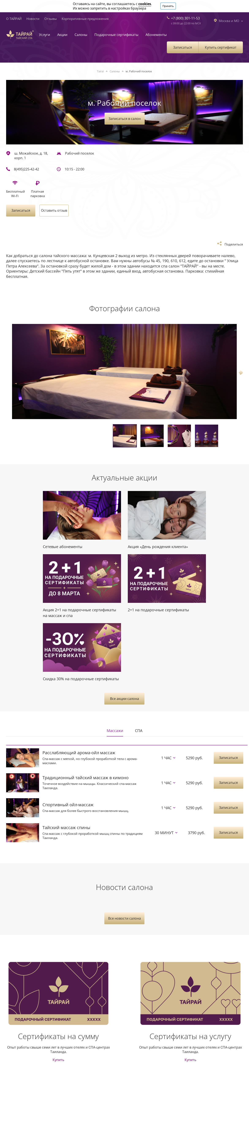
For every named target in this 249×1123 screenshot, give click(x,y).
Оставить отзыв (54, 210)
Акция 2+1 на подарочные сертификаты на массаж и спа (79, 612)
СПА (138, 730)
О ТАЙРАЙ (14, 18)
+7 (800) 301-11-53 (185, 18)
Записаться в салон (125, 118)
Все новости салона (124, 918)
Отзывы (50, 18)
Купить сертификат (221, 47)
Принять (168, 6)
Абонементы (156, 34)
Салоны (81, 34)
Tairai (100, 71)
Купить (58, 1060)
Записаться (182, 47)
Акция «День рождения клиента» (158, 546)
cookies (144, 3)
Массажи (115, 730)
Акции (62, 34)
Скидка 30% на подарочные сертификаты (81, 678)
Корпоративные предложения (85, 18)
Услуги (44, 34)
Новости (32, 18)
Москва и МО (228, 20)
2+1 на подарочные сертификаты (158, 609)
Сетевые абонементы (62, 546)
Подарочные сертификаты (116, 34)
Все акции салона (124, 698)
